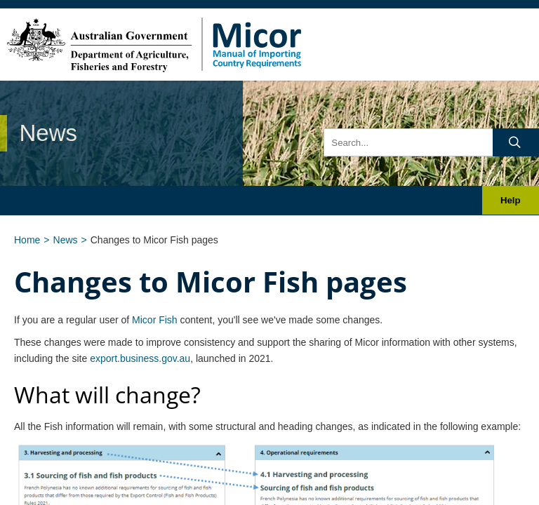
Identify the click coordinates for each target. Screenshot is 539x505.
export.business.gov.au (140, 358)
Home (27, 239)
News (65, 239)
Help (510, 200)
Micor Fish (155, 319)
